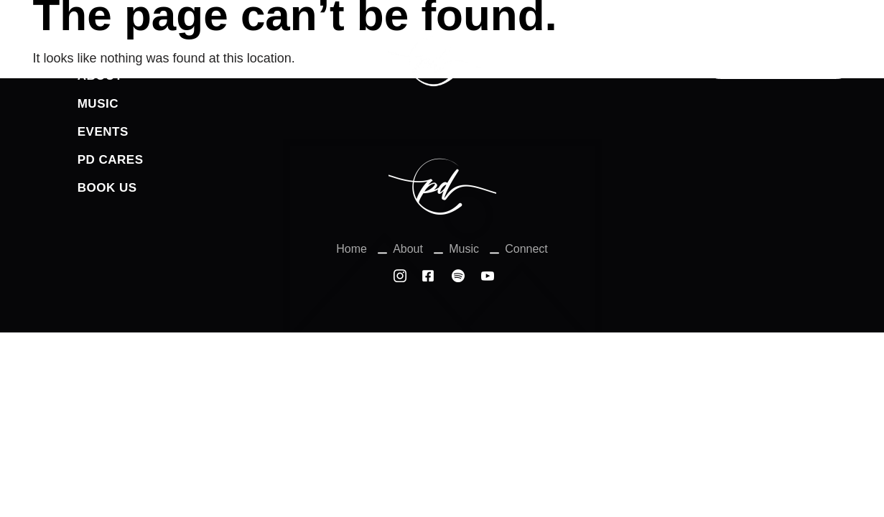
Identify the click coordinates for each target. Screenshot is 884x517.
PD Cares (111, 160)
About (100, 76)
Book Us (107, 188)
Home (97, 48)
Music (98, 104)
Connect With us (779, 61)
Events (103, 132)
